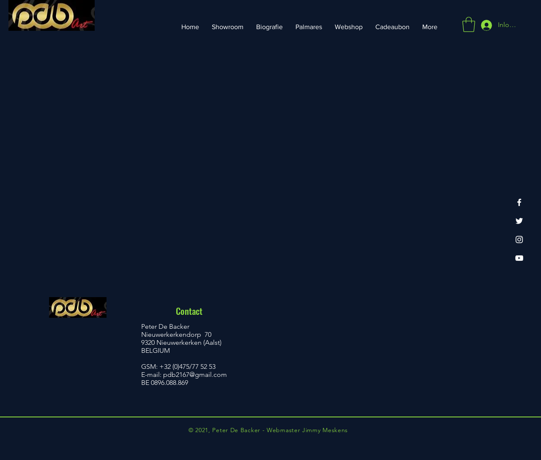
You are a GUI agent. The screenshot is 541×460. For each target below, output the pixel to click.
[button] (468, 24)
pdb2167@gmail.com (195, 375)
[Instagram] (519, 239)
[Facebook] (519, 202)
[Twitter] (519, 221)
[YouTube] (519, 258)
